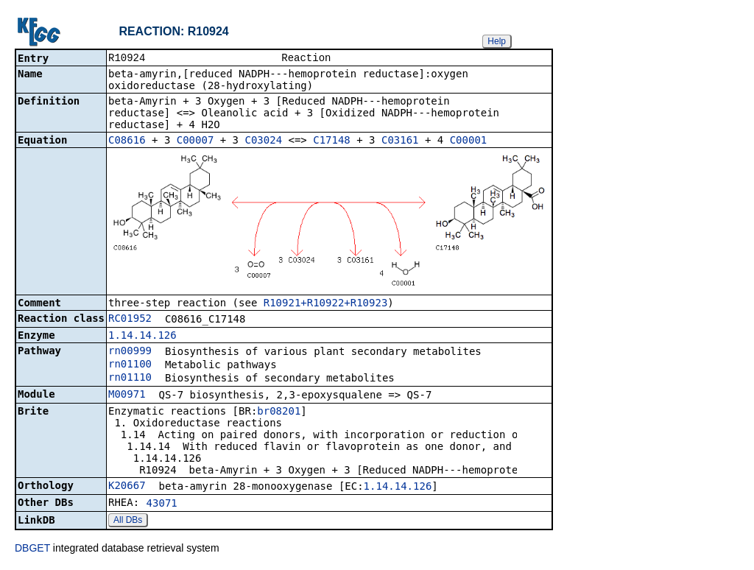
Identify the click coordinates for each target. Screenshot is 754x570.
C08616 (127, 141)
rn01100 (130, 365)
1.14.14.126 (142, 336)
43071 (162, 504)
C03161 (400, 141)
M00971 (127, 395)
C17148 (331, 141)
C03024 (263, 141)
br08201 (278, 412)
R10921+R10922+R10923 (326, 304)
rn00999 (130, 352)
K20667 (127, 487)
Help (496, 41)
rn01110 (130, 378)
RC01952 (130, 320)
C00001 (468, 141)
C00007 (195, 141)
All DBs (127, 521)
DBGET (32, 549)
